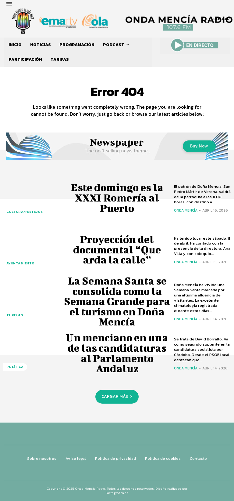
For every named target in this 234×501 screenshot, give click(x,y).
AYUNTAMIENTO (19, 264)
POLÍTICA (14, 367)
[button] (221, 19)
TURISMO (14, 316)
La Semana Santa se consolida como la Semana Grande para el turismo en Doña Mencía (117, 301)
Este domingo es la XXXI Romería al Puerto (117, 198)
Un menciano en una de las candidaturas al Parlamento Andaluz (117, 353)
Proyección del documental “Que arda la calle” (117, 249)
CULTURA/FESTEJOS (23, 212)
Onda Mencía (185, 210)
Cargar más (117, 396)
